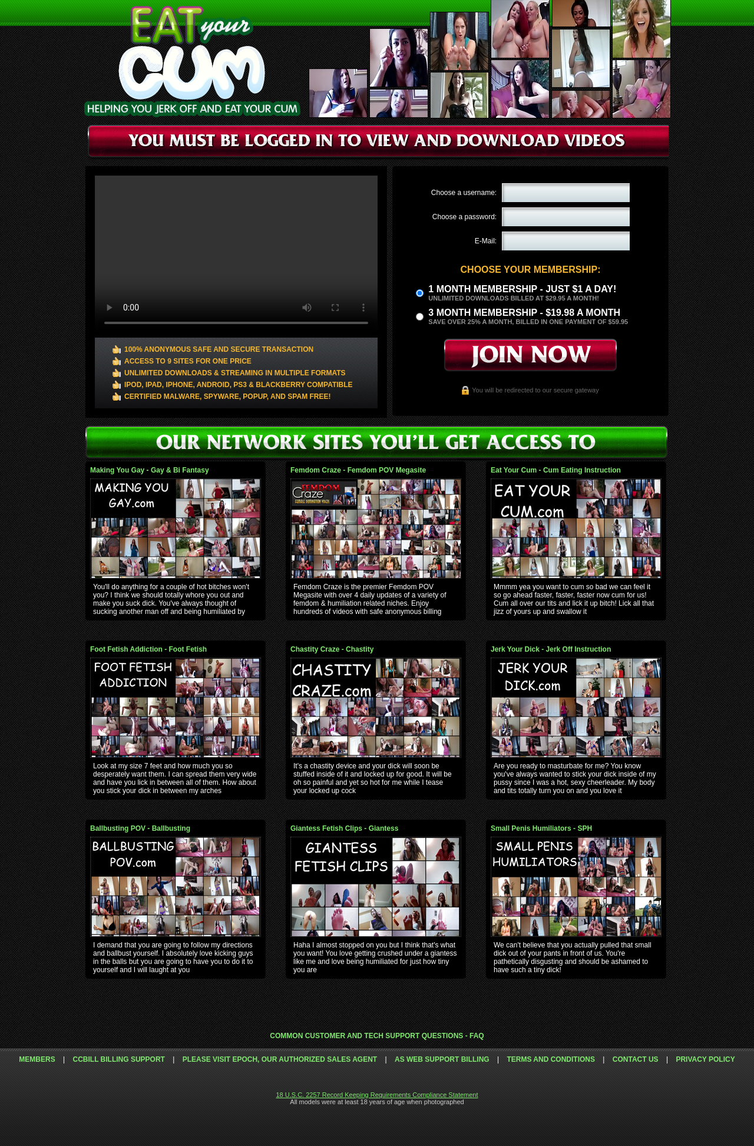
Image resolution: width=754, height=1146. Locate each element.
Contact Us (636, 1059)
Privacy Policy (705, 1059)
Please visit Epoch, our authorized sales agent (280, 1059)
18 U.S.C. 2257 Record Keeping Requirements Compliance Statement (377, 1094)
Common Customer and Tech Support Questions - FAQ (377, 1036)
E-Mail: (486, 241)
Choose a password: (464, 217)
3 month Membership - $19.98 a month (524, 313)
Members (37, 1059)
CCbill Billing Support (118, 1059)
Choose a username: (464, 193)
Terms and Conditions (551, 1059)
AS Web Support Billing (442, 1059)
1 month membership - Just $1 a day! (522, 289)
